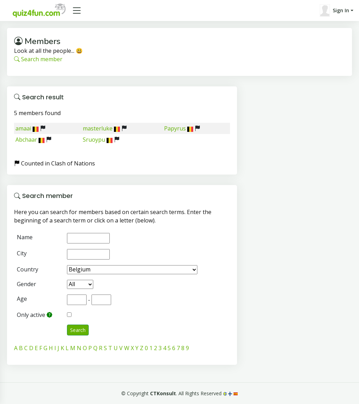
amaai (23, 128)
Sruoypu (94, 139)
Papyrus (175, 128)
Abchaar (26, 139)
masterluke (98, 128)
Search (78, 330)
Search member (38, 59)
